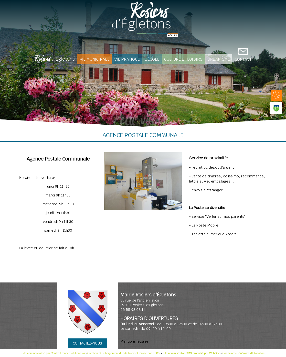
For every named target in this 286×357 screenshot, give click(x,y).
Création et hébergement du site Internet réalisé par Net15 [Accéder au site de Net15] (123, 353)
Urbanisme (218, 59)
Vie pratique (127, 59)
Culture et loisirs (183, 59)
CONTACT (243, 59)
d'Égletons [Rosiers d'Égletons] (55, 59)
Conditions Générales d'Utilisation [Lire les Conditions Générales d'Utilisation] (243, 353)
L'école (152, 59)
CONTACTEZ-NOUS (87, 343)
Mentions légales (134, 341)
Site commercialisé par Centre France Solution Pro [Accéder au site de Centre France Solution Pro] (53, 353)
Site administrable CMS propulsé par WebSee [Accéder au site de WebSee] (191, 353)
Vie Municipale (94, 59)
